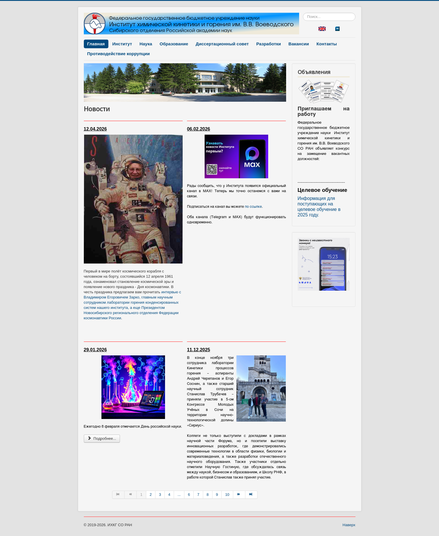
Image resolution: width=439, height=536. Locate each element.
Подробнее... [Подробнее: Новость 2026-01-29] (102, 438)
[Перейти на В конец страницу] (251, 495)
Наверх (348, 525)
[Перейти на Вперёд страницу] (239, 495)
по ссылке (253, 207)
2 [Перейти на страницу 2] (151, 494)
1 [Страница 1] (141, 494)
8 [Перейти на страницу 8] (208, 494)
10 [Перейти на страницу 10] (227, 494)
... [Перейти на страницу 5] (179, 494)
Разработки (268, 43)
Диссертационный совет (222, 43)
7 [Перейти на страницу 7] (198, 494)
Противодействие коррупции (118, 53)
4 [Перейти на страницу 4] (169, 494)
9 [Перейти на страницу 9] (217, 494)
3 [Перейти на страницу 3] (160, 494)
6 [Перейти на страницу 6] (189, 494)
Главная (96, 43)
